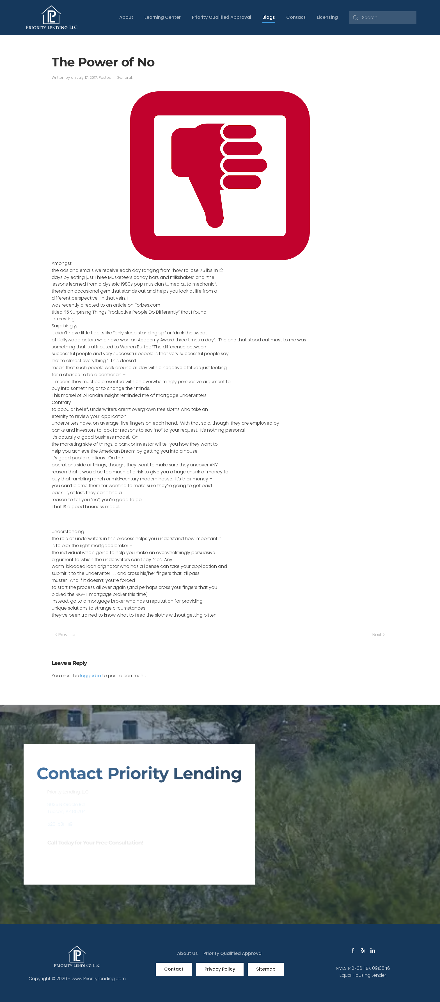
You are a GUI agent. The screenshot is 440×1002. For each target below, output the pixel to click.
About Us (187, 953)
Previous (66, 634)
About (126, 17)
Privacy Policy (220, 969)
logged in (90, 675)
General (124, 77)
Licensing (327, 17)
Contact (296, 17)
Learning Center (163, 17)
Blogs (268, 17)
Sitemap (266, 969)
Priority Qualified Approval (221, 17)
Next (378, 634)
